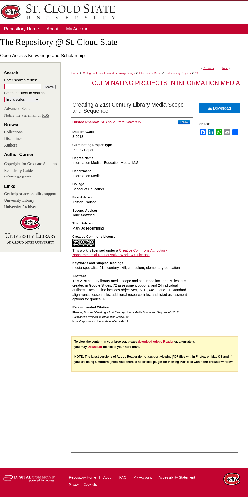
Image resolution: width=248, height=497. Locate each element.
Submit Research (18, 177)
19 (196, 73)
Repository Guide (18, 170)
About (108, 477)
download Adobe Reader (155, 341)
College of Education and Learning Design (109, 73)
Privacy (74, 484)
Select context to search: (25, 93)
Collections (13, 132)
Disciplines (13, 138)
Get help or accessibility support (30, 194)
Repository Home (83, 477)
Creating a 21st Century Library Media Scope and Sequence (128, 107)
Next (225, 68)
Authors (10, 145)
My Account (143, 477)
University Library (19, 200)
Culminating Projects (178, 73)
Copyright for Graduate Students (30, 164)
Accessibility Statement (177, 477)
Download (219, 108)
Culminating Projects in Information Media (166, 82)
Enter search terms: (20, 80)
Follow (184, 121)
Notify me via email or (26, 115)
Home (75, 73)
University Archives (20, 207)
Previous (208, 68)
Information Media (150, 73)
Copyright (90, 484)
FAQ (123, 477)
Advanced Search (18, 108)
